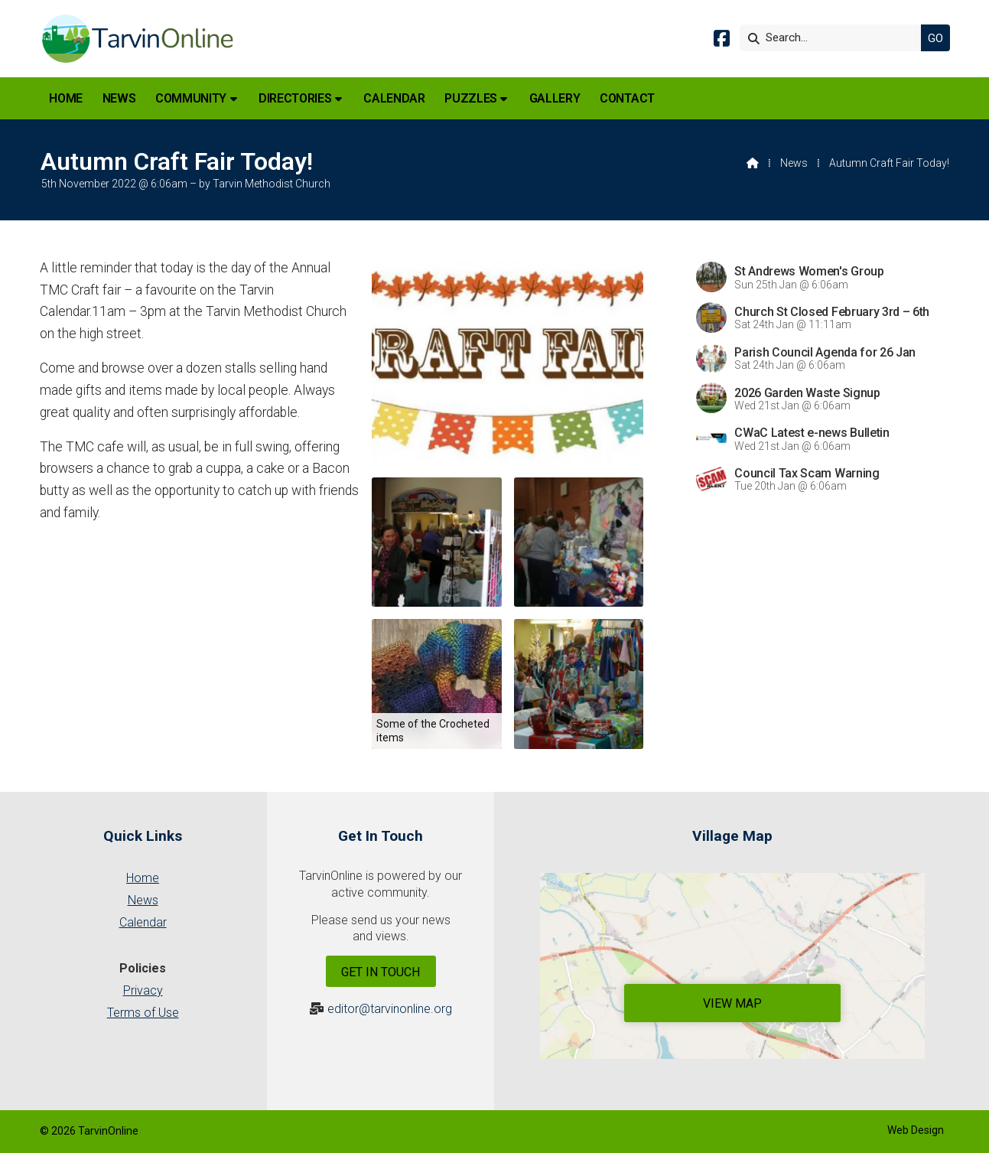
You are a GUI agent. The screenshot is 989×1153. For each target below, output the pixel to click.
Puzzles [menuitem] (470, 98)
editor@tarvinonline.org (389, 1009)
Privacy (143, 990)
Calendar (143, 922)
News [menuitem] (119, 98)
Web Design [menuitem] (915, 1130)
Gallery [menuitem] (555, 98)
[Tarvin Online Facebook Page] (722, 41)
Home (142, 878)
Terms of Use (143, 1012)
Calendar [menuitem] (394, 98)
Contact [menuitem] (627, 98)
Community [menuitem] (190, 98)
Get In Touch (380, 972)
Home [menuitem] (66, 98)
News (794, 163)
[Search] (834, 37)
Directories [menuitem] (295, 98)
